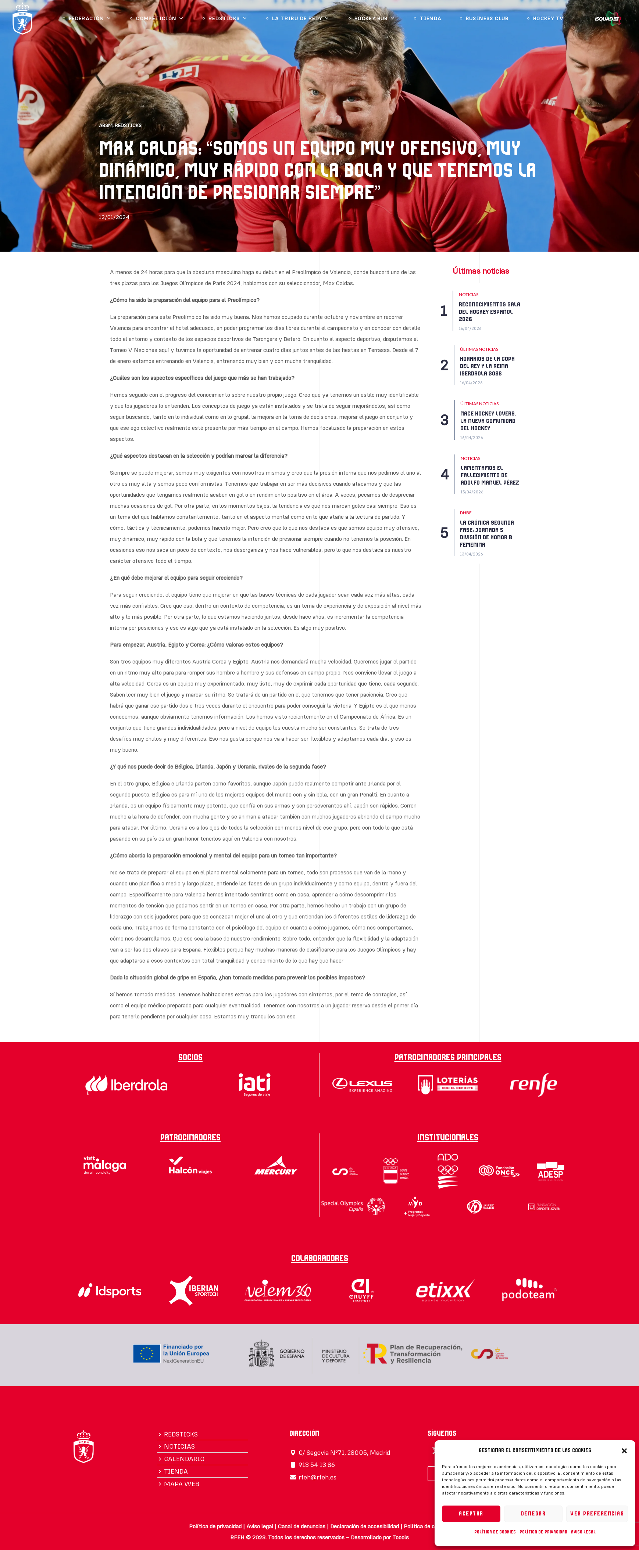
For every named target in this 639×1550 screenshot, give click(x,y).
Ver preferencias (597, 1514)
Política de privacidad (543, 1532)
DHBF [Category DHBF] (466, 512)
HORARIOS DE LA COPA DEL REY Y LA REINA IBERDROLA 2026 (487, 366)
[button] (624, 1450)
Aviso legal (583, 1532)
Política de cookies (495, 1532)
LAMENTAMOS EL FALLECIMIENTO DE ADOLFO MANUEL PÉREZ (490, 475)
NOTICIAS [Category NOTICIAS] (468, 294)
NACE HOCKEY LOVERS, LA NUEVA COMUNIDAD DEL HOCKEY (488, 421)
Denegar (533, 1514)
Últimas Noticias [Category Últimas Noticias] (479, 349)
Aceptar (471, 1514)
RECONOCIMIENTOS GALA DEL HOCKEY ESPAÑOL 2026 (489, 312)
